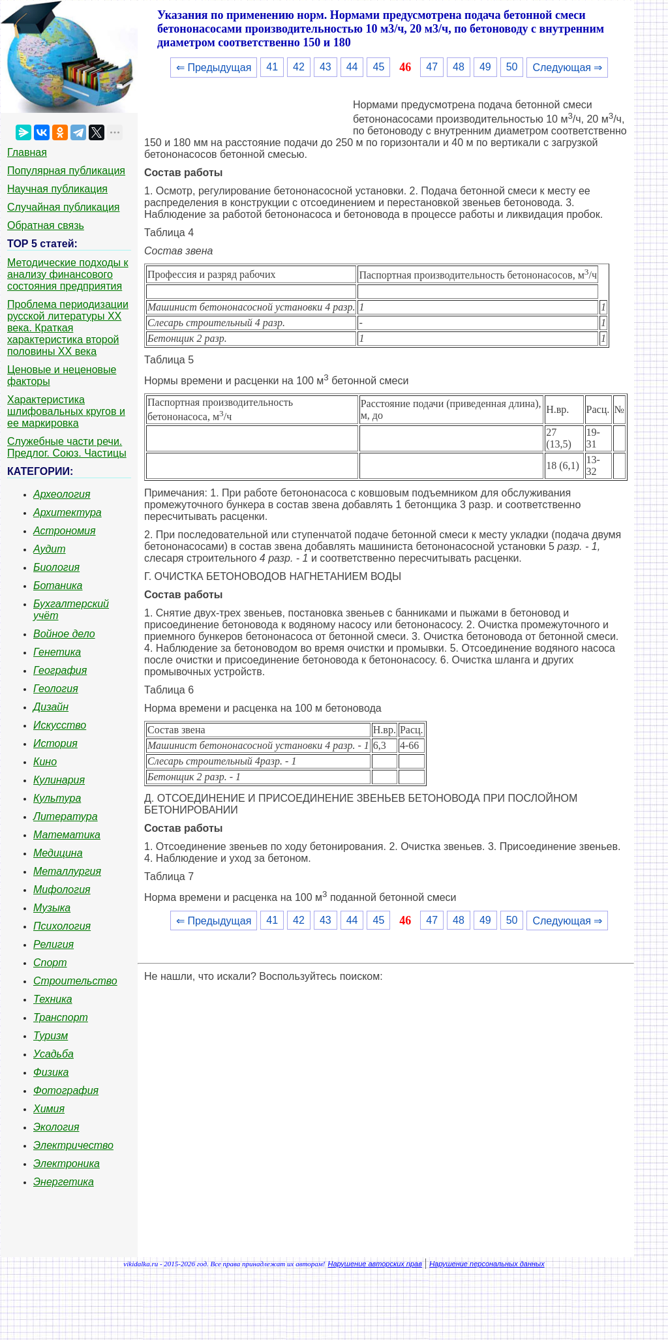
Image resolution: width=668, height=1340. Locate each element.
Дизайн (50, 706)
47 (432, 66)
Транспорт (60, 1017)
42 (299, 66)
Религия (53, 944)
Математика (66, 834)
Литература (65, 816)
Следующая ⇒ (567, 67)
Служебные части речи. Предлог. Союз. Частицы (67, 447)
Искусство (59, 725)
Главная (27, 152)
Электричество (73, 1145)
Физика (50, 1072)
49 (485, 66)
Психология (62, 926)
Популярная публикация (66, 170)
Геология (55, 688)
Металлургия (67, 871)
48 (458, 66)
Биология (56, 567)
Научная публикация (57, 188)
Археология (62, 494)
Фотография (66, 1090)
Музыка (51, 907)
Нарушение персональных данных (487, 1264)
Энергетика (63, 1181)
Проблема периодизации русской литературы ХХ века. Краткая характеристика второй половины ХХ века (68, 328)
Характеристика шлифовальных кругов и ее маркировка (66, 411)
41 (272, 66)
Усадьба (53, 1053)
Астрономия (64, 530)
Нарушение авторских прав (375, 1264)
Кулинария (59, 779)
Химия (49, 1108)
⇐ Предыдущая (213, 67)
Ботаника (58, 585)
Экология (56, 1127)
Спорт (50, 962)
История (55, 743)
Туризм (50, 1035)
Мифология (62, 889)
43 (325, 66)
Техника (52, 999)
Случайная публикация (63, 207)
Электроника (66, 1163)
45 (378, 66)
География (60, 670)
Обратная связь (45, 225)
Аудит (49, 549)
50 (512, 66)
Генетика (57, 652)
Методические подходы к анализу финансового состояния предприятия (68, 274)
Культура (57, 798)
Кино (45, 761)
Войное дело (64, 633)
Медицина (58, 853)
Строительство (75, 980)
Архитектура (67, 512)
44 (352, 66)
